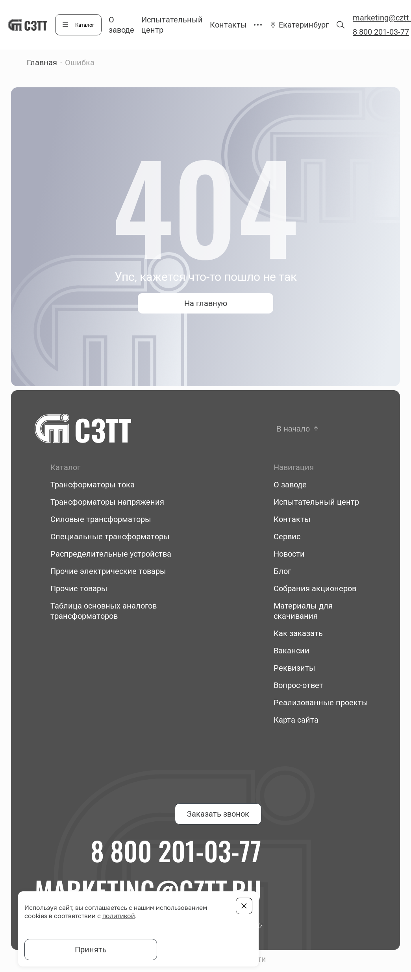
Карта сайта (296, 720)
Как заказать (298, 633)
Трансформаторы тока (92, 484)
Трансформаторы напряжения (107, 502)
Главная (42, 62)
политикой (118, 916)
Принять (91, 949)
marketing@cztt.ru (148, 890)
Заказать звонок (218, 814)
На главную (205, 303)
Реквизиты (294, 668)
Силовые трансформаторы (100, 519)
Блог (282, 571)
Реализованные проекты (321, 702)
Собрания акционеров (315, 588)
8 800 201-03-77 (176, 850)
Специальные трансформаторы (110, 536)
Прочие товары (78, 588)
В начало (293, 428)
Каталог (84, 25)
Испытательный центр (316, 502)
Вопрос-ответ (298, 685)
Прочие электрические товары (108, 571)
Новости (289, 554)
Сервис (287, 536)
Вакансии (291, 650)
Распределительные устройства (110, 554)
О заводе (290, 484)
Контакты (228, 25)
